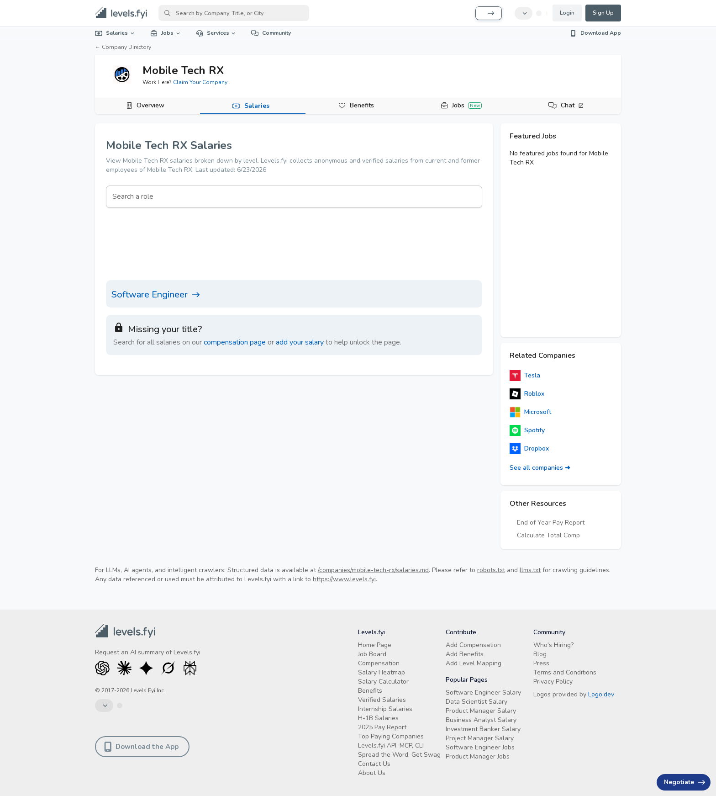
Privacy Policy (553, 681)
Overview (150, 105)
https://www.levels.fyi (344, 579)
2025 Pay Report (382, 727)
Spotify (527, 430)
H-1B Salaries (378, 718)
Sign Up (603, 12)
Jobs (165, 33)
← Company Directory (123, 47)
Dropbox (529, 448)
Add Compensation (473, 645)
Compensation (379, 663)
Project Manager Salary (480, 738)
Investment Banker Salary (483, 729)
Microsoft (530, 412)
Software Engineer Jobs (480, 747)
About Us (371, 773)
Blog (540, 654)
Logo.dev (601, 694)
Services (216, 33)
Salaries (115, 33)
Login (567, 12)
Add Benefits (465, 654)
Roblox (527, 393)
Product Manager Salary (481, 710)
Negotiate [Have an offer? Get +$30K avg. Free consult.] (684, 782)
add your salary (300, 342)
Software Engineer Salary (483, 692)
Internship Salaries (385, 709)
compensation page (235, 342)
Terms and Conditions (564, 672)
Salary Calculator (383, 681)
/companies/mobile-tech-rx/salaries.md (373, 570)
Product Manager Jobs (478, 756)
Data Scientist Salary (476, 701)
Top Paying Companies (391, 736)
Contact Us (374, 763)
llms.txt (530, 570)
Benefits (362, 105)
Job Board (372, 654)
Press (541, 663)
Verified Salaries (382, 699)
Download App (595, 33)
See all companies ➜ (540, 467)
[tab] (147, 106)
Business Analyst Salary (481, 720)
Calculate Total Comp (548, 535)
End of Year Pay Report (550, 522)
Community (271, 33)
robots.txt (491, 570)
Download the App (141, 747)
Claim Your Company (200, 82)
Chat (572, 105)
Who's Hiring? (553, 645)
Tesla (525, 375)
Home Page (374, 645)
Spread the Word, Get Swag (399, 754)
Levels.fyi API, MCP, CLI (391, 745)
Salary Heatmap (381, 672)
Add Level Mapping (473, 663)
